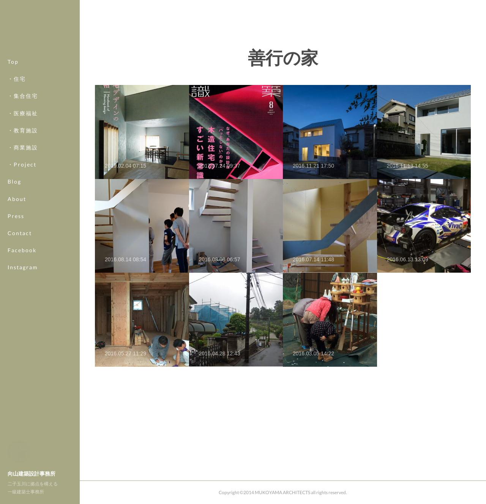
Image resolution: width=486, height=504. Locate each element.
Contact (20, 233)
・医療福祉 (23, 113)
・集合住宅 (23, 96)
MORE (17, 250)
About (17, 199)
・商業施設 (23, 147)
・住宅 (17, 78)
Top (13, 61)
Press (16, 216)
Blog (14, 181)
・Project (22, 164)
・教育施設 (23, 130)
